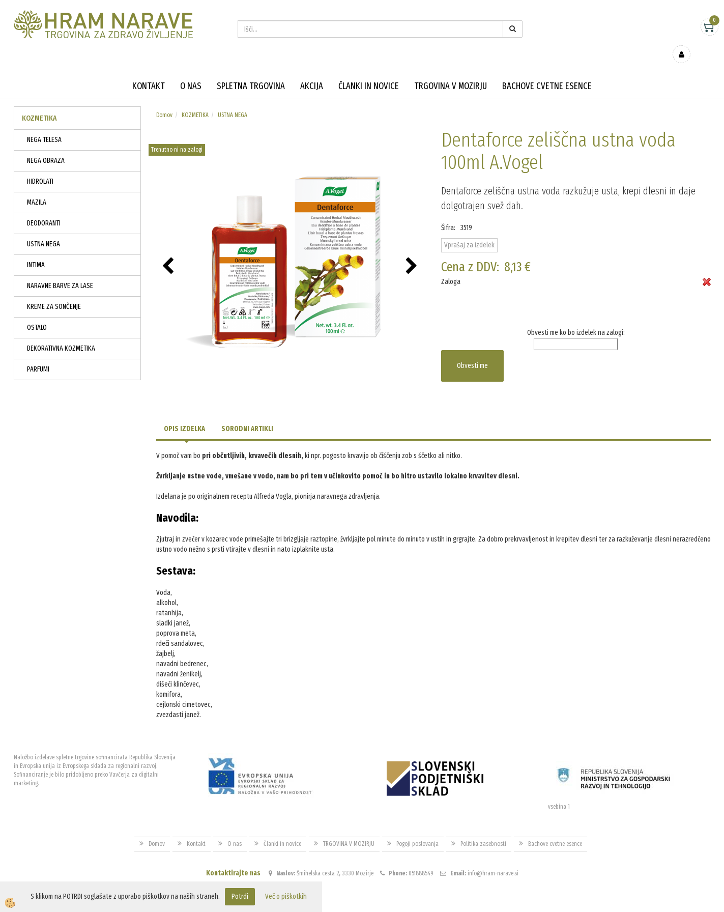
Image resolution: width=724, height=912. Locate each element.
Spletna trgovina (251, 71)
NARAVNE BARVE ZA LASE (60, 271)
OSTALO (37, 312)
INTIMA (36, 250)
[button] (413, 252)
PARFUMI (38, 354)
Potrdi (239, 896)
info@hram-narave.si (493, 858)
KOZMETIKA (195, 100)
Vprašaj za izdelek (469, 230)
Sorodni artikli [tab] (247, 414)
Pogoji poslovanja (417, 829)
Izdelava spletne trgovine (352, 902)
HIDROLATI (40, 166)
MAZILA (36, 187)
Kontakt (148, 71)
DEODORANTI (44, 208)
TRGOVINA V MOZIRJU (450, 71)
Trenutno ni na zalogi (176, 134)
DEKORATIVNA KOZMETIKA (61, 333)
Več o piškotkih (286, 896)
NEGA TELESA (44, 125)
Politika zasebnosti (483, 829)
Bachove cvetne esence (547, 71)
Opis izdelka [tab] (184, 414)
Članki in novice (368, 71)
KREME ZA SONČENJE (54, 292)
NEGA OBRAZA (46, 145)
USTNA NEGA (43, 229)
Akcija (311, 71)
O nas (190, 71)
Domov (164, 100)
